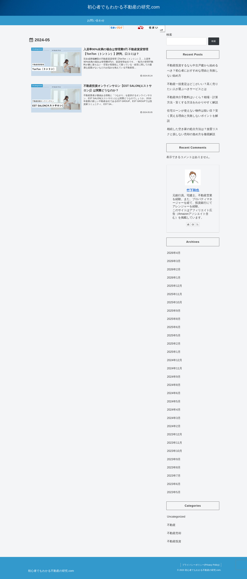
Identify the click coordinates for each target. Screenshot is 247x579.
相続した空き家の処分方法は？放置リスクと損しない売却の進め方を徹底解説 (192, 131)
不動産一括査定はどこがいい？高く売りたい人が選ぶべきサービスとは (192, 86)
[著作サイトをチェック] (188, 224)
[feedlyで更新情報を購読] (193, 224)
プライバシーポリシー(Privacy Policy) (200, 565)
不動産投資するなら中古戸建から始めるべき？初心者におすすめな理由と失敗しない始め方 (192, 70)
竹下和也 (193, 190)
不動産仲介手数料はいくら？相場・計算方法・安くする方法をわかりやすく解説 (192, 100)
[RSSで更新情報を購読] (197, 224)
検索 (169, 34)
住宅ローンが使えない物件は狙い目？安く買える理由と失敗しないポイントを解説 (192, 115)
